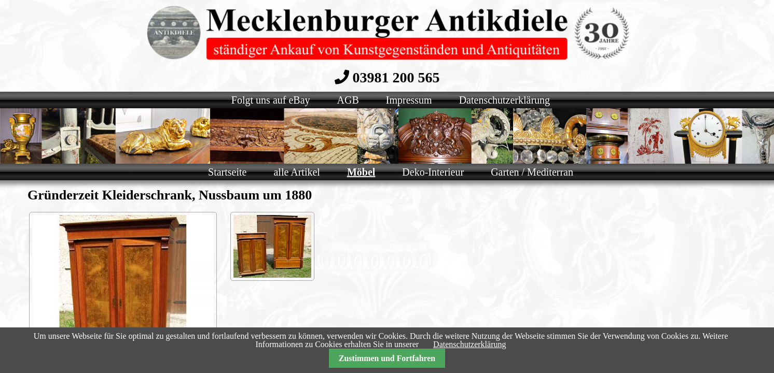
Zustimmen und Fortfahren (387, 358)
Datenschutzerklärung (469, 344)
